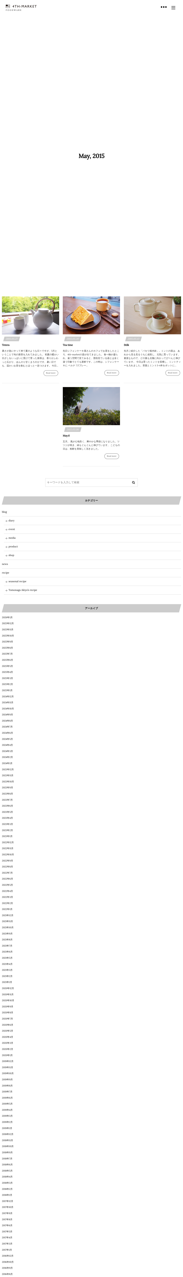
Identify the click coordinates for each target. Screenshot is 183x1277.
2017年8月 (7, 1219)
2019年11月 (7, 1067)
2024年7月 (7, 726)
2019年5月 (7, 1103)
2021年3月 (7, 970)
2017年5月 (7, 1231)
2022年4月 (7, 891)
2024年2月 (7, 757)
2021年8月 (7, 939)
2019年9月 (7, 1079)
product (13, 546)
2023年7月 (7, 800)
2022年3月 (7, 897)
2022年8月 (7, 866)
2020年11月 (7, 994)
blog (4, 511)
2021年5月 (7, 958)
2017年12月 (7, 1201)
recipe (5, 572)
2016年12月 (7, 1255)
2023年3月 (7, 824)
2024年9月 (7, 714)
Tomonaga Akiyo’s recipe (22, 590)
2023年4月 (7, 818)
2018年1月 (7, 1195)
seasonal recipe (17, 581)
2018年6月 (7, 1164)
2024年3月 (7, 751)
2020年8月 (7, 1012)
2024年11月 (7, 702)
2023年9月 (7, 787)
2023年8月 (7, 793)
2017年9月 (7, 1213)
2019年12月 (7, 1061)
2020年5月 (7, 1030)
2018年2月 (7, 1189)
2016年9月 (7, 1268)
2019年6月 (7, 1097)
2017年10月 (7, 1207)
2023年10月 (8, 781)
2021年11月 (7, 921)
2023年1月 (7, 836)
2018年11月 (7, 1140)
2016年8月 (7, 1274)
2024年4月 (7, 745)
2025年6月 (7, 660)
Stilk (126, 345)
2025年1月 (7, 690)
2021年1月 (7, 982)
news (5, 564)
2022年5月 (7, 885)
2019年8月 (7, 1085)
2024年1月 (7, 763)
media (12, 537)
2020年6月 (7, 1025)
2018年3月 (7, 1183)
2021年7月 (7, 945)
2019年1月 (7, 1128)
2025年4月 (7, 672)
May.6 (66, 435)
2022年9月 (7, 860)
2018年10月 (8, 1146)
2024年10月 (8, 708)
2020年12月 (8, 988)
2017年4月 (7, 1237)
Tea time (68, 345)
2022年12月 (8, 842)
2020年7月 (7, 1018)
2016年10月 (8, 1262)
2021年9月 (7, 933)
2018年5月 (7, 1170)
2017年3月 (7, 1243)
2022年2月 (7, 903)
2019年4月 (7, 1110)
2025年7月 (7, 653)
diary (11, 520)
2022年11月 (7, 848)
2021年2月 (7, 976)
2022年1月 (7, 909)
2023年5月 (7, 812)
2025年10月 (8, 635)
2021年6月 (7, 951)
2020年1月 (7, 1055)
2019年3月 (7, 1116)
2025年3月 (7, 678)
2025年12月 (8, 623)
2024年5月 (7, 739)
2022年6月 (7, 878)
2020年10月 (8, 1000)
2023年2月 (7, 830)
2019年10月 (8, 1073)
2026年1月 (7, 617)
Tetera (5, 345)
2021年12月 (7, 915)
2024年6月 (7, 733)
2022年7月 (7, 872)
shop (11, 555)
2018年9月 (7, 1152)
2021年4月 (7, 964)
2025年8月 (7, 647)
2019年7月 (7, 1091)
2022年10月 (8, 854)
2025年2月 (7, 684)
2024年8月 (7, 720)
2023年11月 (7, 775)
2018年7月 (7, 1158)
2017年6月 (7, 1225)
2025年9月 (7, 641)
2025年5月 (7, 666)
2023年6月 (7, 806)
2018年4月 (7, 1176)
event (11, 529)
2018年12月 (7, 1134)
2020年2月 (7, 1049)
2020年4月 (7, 1037)
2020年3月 (7, 1043)
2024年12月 (8, 696)
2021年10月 (7, 927)
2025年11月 (7, 629)
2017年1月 (7, 1250)
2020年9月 (7, 1006)
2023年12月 (8, 769)
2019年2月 (7, 1122)
